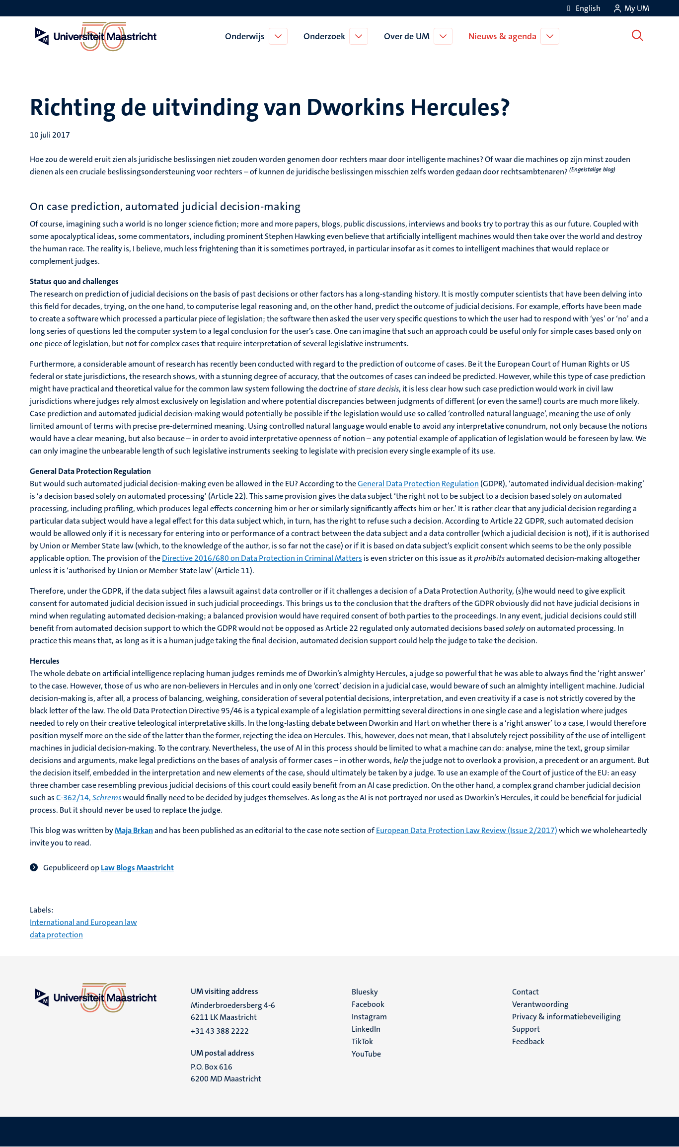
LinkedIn (366, 1029)
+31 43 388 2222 (220, 1031)
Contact (525, 992)
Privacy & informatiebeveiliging (566, 1016)
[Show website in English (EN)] (582, 8)
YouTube (366, 1054)
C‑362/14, (88, 797)
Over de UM (408, 36)
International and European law (83, 922)
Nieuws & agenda (504, 36)
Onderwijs (246, 36)
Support (526, 1029)
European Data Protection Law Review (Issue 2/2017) (466, 830)
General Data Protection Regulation (418, 483)
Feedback (528, 1041)
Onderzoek (326, 36)
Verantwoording (540, 1004)
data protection (56, 934)
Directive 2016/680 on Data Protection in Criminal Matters (262, 558)
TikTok (362, 1041)
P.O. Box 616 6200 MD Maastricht (226, 1073)
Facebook (368, 1004)
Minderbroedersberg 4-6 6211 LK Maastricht (233, 1011)
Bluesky (365, 992)
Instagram (369, 1016)
